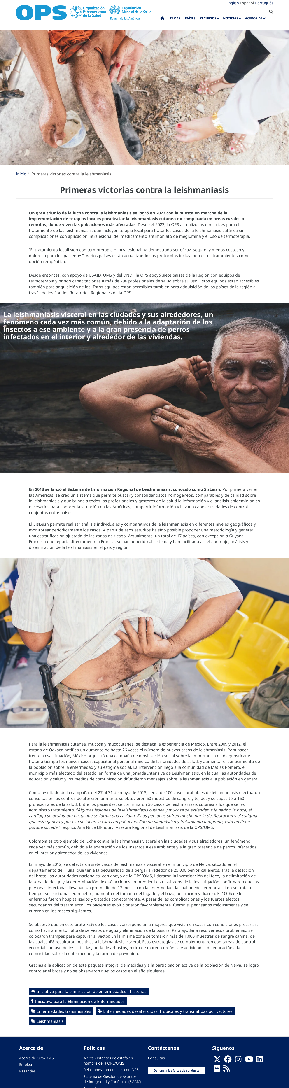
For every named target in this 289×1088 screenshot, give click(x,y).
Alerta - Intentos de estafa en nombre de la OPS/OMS (108, 1060)
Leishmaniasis (50, 1021)
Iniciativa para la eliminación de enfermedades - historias (92, 991)
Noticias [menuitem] (230, 18)
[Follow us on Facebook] (227, 1060)
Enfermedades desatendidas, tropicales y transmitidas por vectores (168, 1011)
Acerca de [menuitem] (253, 18)
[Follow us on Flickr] (217, 1069)
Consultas (156, 1057)
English (232, 2)
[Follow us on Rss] (226, 1069)
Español (247, 2)
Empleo (25, 1064)
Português (264, 2)
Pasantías (27, 1071)
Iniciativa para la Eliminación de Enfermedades (80, 1001)
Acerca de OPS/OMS (36, 1057)
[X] (217, 1060)
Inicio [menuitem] (162, 19)
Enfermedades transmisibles (64, 1011)
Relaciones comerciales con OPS (111, 1069)
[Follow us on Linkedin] (259, 1060)
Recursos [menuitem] (208, 18)
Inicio (21, 174)
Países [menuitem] (190, 18)
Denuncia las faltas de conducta (177, 1070)
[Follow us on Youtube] (249, 1060)
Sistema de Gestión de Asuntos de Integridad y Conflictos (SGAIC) (112, 1079)
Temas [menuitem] (175, 18)
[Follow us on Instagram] (238, 1060)
